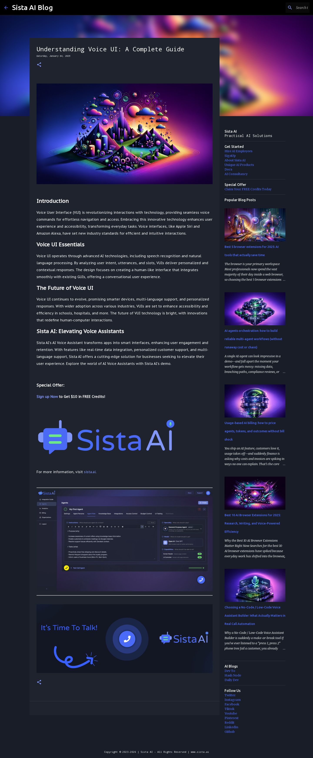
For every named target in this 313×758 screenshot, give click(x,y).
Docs (228, 169)
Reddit (229, 723)
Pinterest (231, 718)
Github (230, 732)
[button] (39, 65)
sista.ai (90, 472)
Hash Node (233, 675)
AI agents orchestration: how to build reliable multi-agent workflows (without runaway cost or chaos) (253, 339)
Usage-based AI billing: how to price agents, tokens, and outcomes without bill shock (254, 431)
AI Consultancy (236, 174)
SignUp (230, 156)
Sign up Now (47, 396)
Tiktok (230, 709)
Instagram (233, 700)
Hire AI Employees (238, 151)
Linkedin (231, 727)
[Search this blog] (287, 7)
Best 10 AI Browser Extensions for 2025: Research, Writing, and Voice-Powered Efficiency (253, 523)
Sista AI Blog (32, 7)
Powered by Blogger (156, 743)
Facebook (232, 704)
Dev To (230, 671)
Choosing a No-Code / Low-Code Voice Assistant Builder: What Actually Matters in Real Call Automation (255, 616)
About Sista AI (235, 160)
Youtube (231, 713)
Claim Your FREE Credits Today (248, 189)
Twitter (230, 695)
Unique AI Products (239, 165)
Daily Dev (232, 680)
